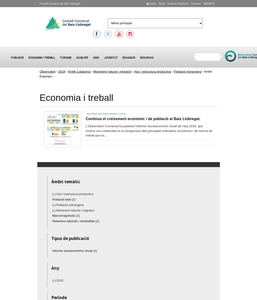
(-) (54, 194)
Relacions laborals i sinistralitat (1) (75, 221)
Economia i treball (42, 57)
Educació (128, 57)
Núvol (162, 3)
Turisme (65, 57)
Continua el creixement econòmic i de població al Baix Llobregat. (143, 119)
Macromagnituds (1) (66, 215)
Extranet (196, 3)
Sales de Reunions (177, 3)
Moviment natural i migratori (112, 71)
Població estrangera (187, 71)
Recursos (147, 57)
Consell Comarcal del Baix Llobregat (60, 3)
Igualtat (82, 57)
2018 (61, 71)
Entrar (151, 3)
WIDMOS (208, 3)
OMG (96, 57)
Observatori (48, 71)
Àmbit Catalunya (79, 71)
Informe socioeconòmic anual (106, 113)
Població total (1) (64, 199)
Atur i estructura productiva (152, 71)
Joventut (111, 57)
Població (17, 57)
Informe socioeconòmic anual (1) (74, 251)
